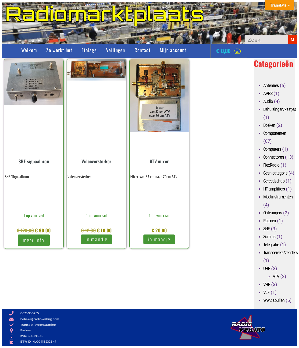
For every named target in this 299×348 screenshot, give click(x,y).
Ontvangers (272, 213)
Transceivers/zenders (280, 252)
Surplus (269, 236)
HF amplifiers (274, 189)
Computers (272, 149)
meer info (34, 240)
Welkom (29, 50)
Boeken (269, 125)
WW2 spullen (274, 300)
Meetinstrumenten (278, 197)
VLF (266, 292)
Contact (142, 50)
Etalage (89, 50)
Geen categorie (275, 173)
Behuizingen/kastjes (279, 109)
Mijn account (173, 50)
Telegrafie (271, 244)
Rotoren (269, 220)
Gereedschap (274, 181)
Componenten (274, 133)
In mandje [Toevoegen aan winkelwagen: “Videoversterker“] (96, 239)
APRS (268, 93)
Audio (268, 101)
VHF (266, 284)
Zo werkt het (59, 50)
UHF (266, 268)
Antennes (271, 85)
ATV (276, 276)
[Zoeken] (292, 39)
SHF (266, 228)
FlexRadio (271, 165)
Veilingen (115, 50)
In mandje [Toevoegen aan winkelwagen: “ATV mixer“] (159, 239)
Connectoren (273, 157)
